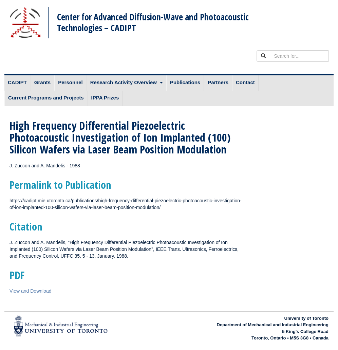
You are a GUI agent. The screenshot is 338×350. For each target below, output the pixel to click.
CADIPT (17, 82)
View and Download (31, 291)
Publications (185, 82)
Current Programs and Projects (46, 97)
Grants (42, 82)
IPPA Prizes (105, 97)
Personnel (70, 82)
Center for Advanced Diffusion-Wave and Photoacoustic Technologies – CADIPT (153, 22)
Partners (218, 82)
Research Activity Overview (123, 82)
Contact (245, 82)
